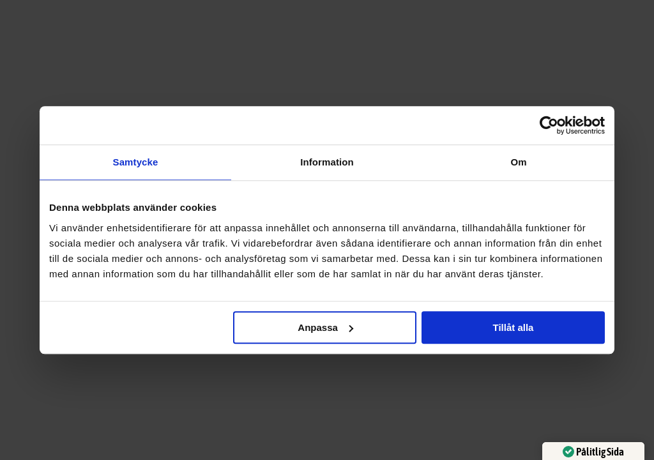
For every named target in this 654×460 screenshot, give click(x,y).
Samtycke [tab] (135, 162)
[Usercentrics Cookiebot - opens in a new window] (549, 125)
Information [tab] (327, 162)
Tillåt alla (512, 327)
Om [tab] (518, 162)
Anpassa (325, 327)
